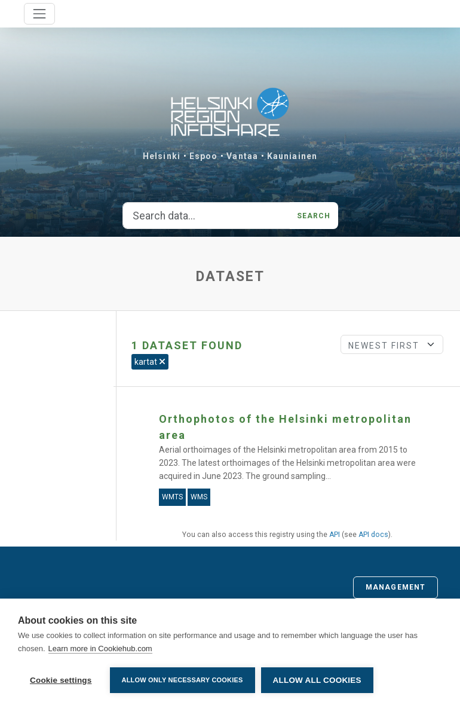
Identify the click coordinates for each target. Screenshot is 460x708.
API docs (373, 534)
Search (314, 216)
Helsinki (161, 156)
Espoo (203, 156)
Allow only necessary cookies (182, 679)
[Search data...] (206, 216)
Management (395, 587)
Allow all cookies (317, 680)
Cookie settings (61, 680)
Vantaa (242, 156)
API (334, 534)
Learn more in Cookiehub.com (100, 648)
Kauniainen (292, 156)
